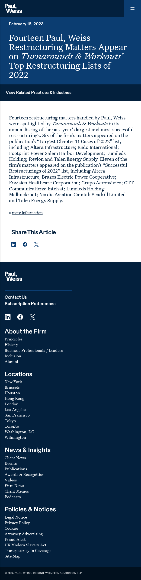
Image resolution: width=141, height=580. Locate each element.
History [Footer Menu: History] (11, 344)
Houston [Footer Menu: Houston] (12, 392)
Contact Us (16, 297)
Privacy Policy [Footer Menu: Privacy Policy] (17, 522)
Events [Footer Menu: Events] (11, 463)
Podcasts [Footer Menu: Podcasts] (13, 496)
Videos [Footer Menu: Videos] (11, 480)
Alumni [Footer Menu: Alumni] (11, 361)
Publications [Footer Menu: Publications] (16, 468)
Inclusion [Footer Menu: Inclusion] (13, 356)
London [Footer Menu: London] (11, 404)
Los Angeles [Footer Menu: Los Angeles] (15, 409)
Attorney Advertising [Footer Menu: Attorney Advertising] (24, 533)
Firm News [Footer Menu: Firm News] (14, 485)
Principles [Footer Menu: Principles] (13, 339)
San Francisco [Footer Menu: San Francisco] (17, 415)
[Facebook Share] (25, 244)
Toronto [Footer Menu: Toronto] (12, 426)
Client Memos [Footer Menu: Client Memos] (17, 491)
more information (27, 212)
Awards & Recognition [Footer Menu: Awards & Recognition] (25, 474)
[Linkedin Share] (13, 244)
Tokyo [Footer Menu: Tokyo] (10, 420)
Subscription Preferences (30, 304)
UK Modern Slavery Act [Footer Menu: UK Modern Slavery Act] (26, 545)
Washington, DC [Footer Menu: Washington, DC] (19, 431)
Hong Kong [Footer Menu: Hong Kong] (14, 398)
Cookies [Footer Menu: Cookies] (12, 528)
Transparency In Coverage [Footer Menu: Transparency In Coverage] (28, 550)
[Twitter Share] (36, 244)
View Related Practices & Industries (38, 93)
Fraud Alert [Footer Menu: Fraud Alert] (15, 539)
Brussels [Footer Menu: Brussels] (12, 387)
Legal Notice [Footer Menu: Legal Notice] (16, 517)
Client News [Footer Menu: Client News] (15, 457)
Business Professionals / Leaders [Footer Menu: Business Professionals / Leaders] (34, 350)
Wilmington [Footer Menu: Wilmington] (15, 437)
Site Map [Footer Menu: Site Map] (12, 556)
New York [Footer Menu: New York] (13, 381)
